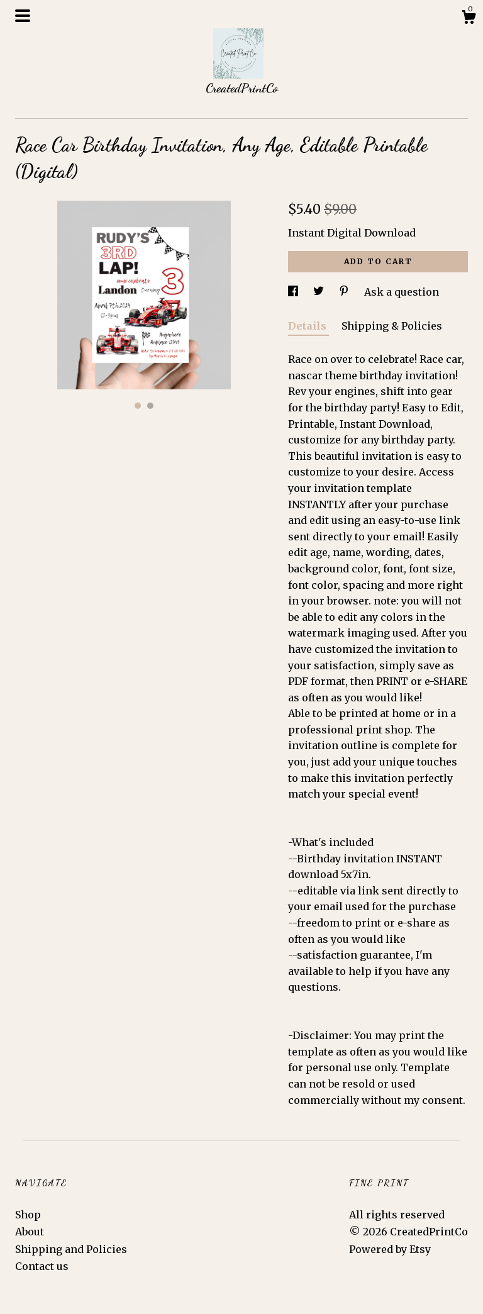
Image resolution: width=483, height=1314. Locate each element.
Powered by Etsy (390, 1249)
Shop (28, 1214)
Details (308, 326)
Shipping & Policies (391, 326)
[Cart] (468, 18)
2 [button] (150, 406)
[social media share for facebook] (294, 292)
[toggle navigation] (22, 15)
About (29, 1231)
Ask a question (401, 292)
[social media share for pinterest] (345, 292)
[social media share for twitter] (319, 292)
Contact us (42, 1266)
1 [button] (138, 406)
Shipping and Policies (71, 1249)
